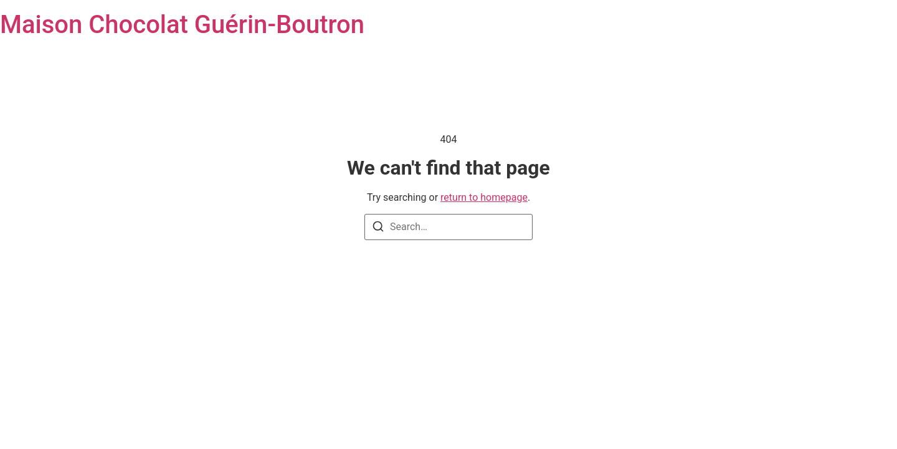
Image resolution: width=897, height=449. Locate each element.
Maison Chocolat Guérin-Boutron (182, 24)
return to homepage (484, 197)
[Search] (378, 228)
